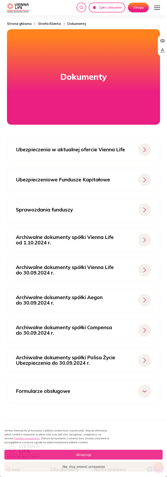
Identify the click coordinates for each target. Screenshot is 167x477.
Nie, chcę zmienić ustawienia (83, 467)
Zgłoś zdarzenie (107, 7)
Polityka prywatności (27, 438)
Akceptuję (83, 455)
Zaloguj (138, 7)
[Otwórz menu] (157, 8)
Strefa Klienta (49, 23)
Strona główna (19, 23)
